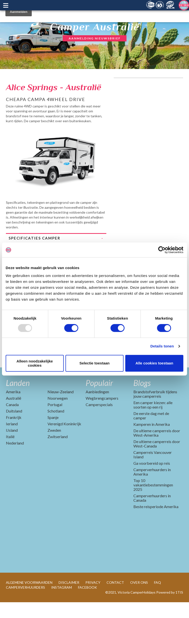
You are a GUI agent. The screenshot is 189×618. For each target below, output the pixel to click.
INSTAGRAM (61, 603)
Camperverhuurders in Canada (152, 513)
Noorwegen (57, 414)
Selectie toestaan (94, 363)
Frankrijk (13, 433)
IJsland (12, 446)
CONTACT (115, 598)
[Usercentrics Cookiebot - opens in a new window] (161, 250)
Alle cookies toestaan (154, 363)
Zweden (54, 446)
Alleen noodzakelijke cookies (34, 363)
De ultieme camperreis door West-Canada (156, 459)
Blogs (142, 398)
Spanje (53, 433)
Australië (13, 414)
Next (102, 156)
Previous (9, 156)
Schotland (55, 426)
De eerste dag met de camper (151, 431)
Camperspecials (99, 420)
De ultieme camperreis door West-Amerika (156, 448)
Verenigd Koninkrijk (64, 439)
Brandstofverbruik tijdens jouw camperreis (155, 409)
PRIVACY (92, 598)
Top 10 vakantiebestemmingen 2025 (153, 500)
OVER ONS (139, 598)
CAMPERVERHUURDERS (25, 603)
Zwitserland (57, 452)
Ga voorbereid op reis (151, 479)
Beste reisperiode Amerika (155, 522)
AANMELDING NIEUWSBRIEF (95, 38)
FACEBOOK (87, 603)
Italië (10, 452)
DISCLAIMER (69, 598)
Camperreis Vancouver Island (152, 470)
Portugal (54, 420)
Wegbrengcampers (102, 414)
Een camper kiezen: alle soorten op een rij (153, 420)
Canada (12, 420)
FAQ (157, 598)
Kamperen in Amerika (151, 440)
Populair (99, 398)
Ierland (12, 439)
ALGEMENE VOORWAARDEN (29, 598)
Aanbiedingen (97, 407)
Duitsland (14, 426)
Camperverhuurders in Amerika (152, 487)
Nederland (15, 458)
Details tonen (162, 346)
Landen (18, 398)
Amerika (13, 407)
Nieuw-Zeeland (60, 407)
